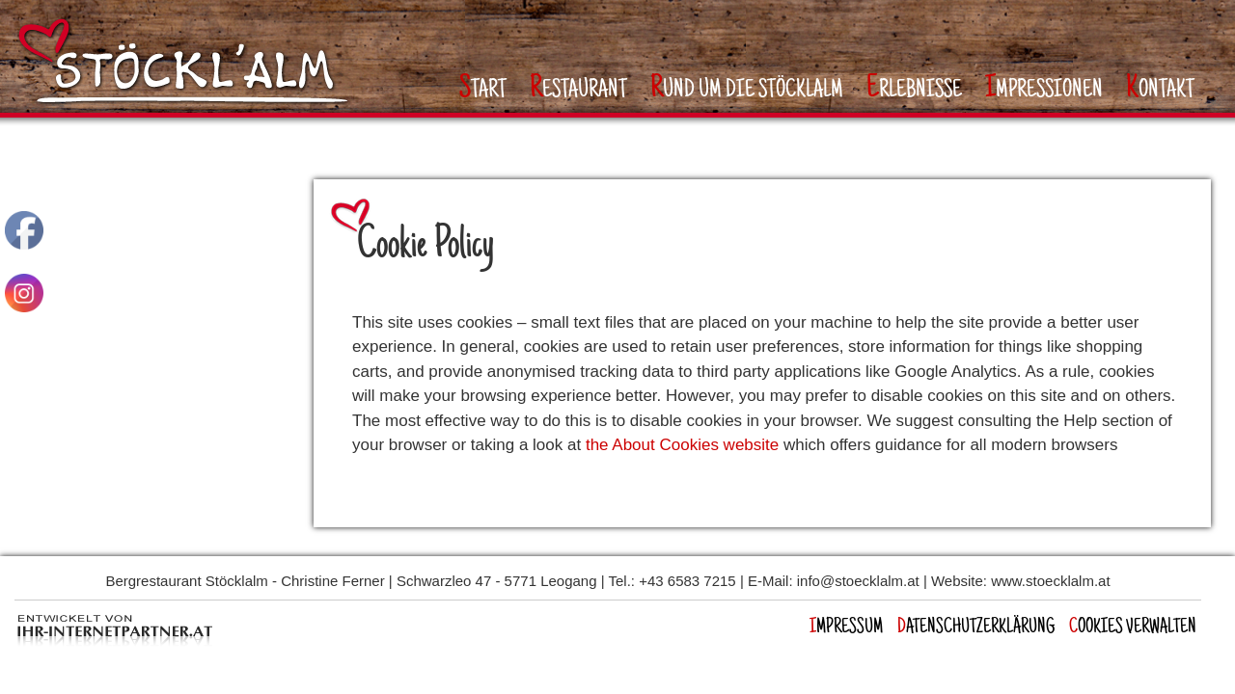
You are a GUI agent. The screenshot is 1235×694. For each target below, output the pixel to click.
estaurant (578, 89)
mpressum (846, 628)
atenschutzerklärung (976, 628)
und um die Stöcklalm (746, 89)
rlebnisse (914, 89)
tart (483, 89)
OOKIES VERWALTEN (1132, 628)
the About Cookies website (682, 445)
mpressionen (1044, 89)
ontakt (1160, 89)
